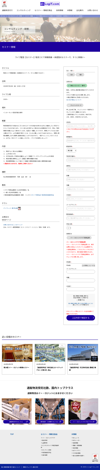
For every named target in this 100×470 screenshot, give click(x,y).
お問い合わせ (92, 10)
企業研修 (44, 443)
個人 (81, 75)
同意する (81, 300)
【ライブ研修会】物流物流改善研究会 (42, 195)
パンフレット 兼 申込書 (12, 208)
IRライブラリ (76, 450)
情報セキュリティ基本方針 (30, 467)
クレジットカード (76, 105)
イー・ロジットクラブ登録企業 (80, 238)
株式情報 (75, 448)
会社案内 (79, 10)
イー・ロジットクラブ (48, 438)
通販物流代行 (7, 10)
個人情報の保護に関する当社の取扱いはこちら (80, 303)
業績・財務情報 (77, 445)
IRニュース (76, 438)
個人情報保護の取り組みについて (10, 467)
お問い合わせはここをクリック (12, 225)
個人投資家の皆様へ (78, 456)
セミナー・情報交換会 (43, 10)
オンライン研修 (46, 450)
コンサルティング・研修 (15, 16)
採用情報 (59, 10)
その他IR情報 (76, 453)
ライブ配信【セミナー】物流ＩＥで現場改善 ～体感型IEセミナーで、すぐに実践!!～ (60, 16)
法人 (72, 75)
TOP (12, 434)
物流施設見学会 (46, 452)
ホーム (3, 16)
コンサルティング (24, 10)
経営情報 (75, 443)
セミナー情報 (29, 16)
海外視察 (44, 455)
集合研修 (44, 440)
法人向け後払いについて (73, 100)
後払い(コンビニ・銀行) (78, 85)
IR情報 (69, 10)
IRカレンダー (76, 440)
